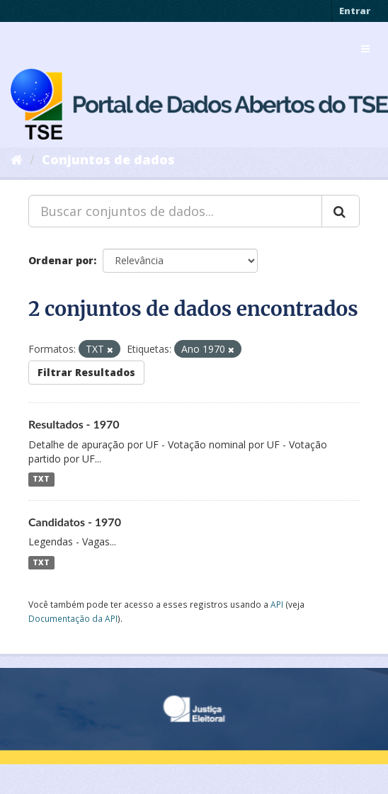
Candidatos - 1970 (74, 521)
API (276, 604)
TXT (41, 479)
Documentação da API (73, 618)
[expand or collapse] (365, 49)
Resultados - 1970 (74, 424)
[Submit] (340, 211)
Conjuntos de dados (108, 159)
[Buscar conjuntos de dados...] (175, 211)
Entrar (354, 10)
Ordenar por (60, 260)
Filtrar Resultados (86, 372)
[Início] (17, 159)
